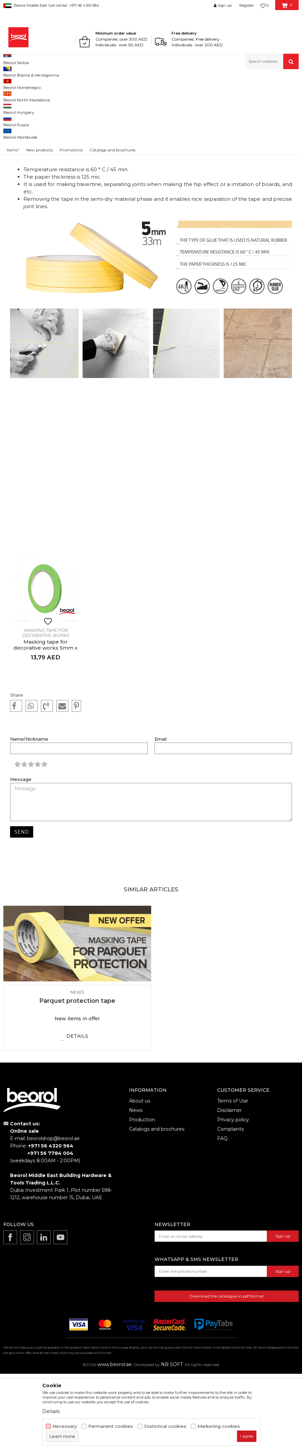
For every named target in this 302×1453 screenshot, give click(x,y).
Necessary (64, 1426)
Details (77, 1115)
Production (142, 1199)
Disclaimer (229, 1189)
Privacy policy (233, 1199)
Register (246, 5)
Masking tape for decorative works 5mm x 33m (45, 727)
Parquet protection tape (77, 1080)
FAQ (222, 1218)
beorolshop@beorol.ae (53, 1218)
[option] (45, 696)
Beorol (16, 83)
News (32, 83)
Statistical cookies (165, 1426)
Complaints (230, 1208)
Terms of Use (232, 1180)
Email (161, 818)
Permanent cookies (110, 1426)
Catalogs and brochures (156, 1208)
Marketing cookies (218, 1426)
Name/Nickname (29, 818)
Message (21, 858)
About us (139, 1180)
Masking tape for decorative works (45, 712)
